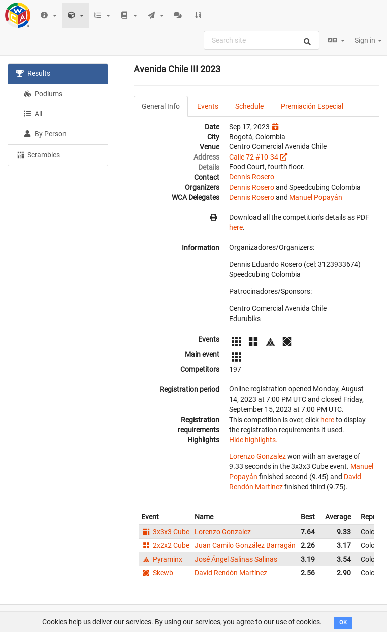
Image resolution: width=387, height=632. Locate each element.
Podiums (42, 94)
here (236, 227)
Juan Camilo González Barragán (245, 545)
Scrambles (38, 154)
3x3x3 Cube (165, 532)
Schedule (249, 106)
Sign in (368, 40)
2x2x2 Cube (165, 545)
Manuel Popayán (315, 197)
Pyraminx (161, 559)
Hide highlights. (253, 440)
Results (33, 73)
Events (207, 106)
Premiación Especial (312, 106)
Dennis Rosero (251, 177)
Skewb (157, 573)
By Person (45, 134)
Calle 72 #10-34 (253, 157)
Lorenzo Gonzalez (257, 456)
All (32, 114)
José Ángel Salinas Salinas (236, 559)
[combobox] (261, 40)
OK (343, 622)
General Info (161, 106)
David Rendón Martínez (231, 573)
